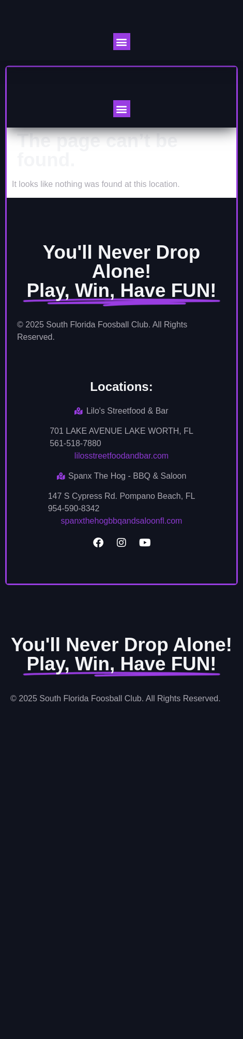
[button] (121, 41)
